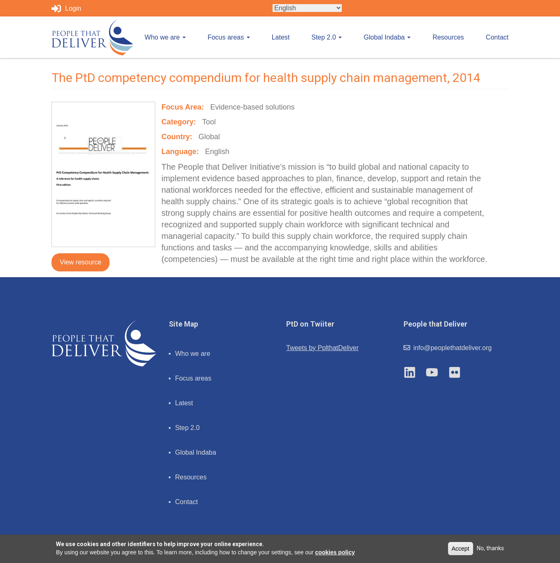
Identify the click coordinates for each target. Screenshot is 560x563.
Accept (460, 548)
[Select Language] (307, 8)
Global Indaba (387, 37)
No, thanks (490, 548)
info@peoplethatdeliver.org (448, 347)
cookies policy (335, 552)
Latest (281, 37)
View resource (80, 262)
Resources (448, 37)
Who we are (165, 37)
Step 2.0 (326, 37)
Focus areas (229, 37)
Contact (497, 37)
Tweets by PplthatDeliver (322, 347)
